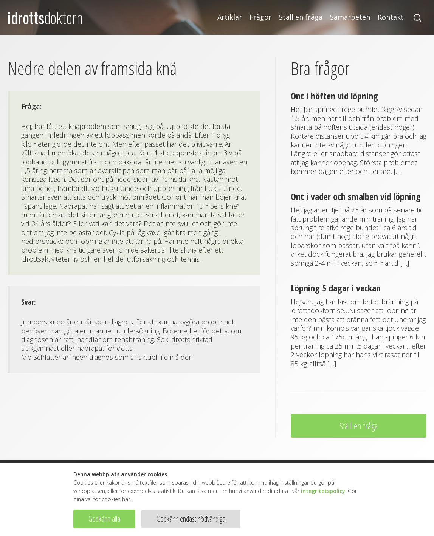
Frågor (260, 17)
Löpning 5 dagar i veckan (336, 288)
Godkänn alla (104, 519)
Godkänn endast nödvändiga (191, 519)
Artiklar (229, 17)
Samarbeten (350, 17)
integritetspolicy (323, 490)
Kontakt (391, 17)
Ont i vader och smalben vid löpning (356, 196)
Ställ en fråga (300, 17)
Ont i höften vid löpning (334, 96)
